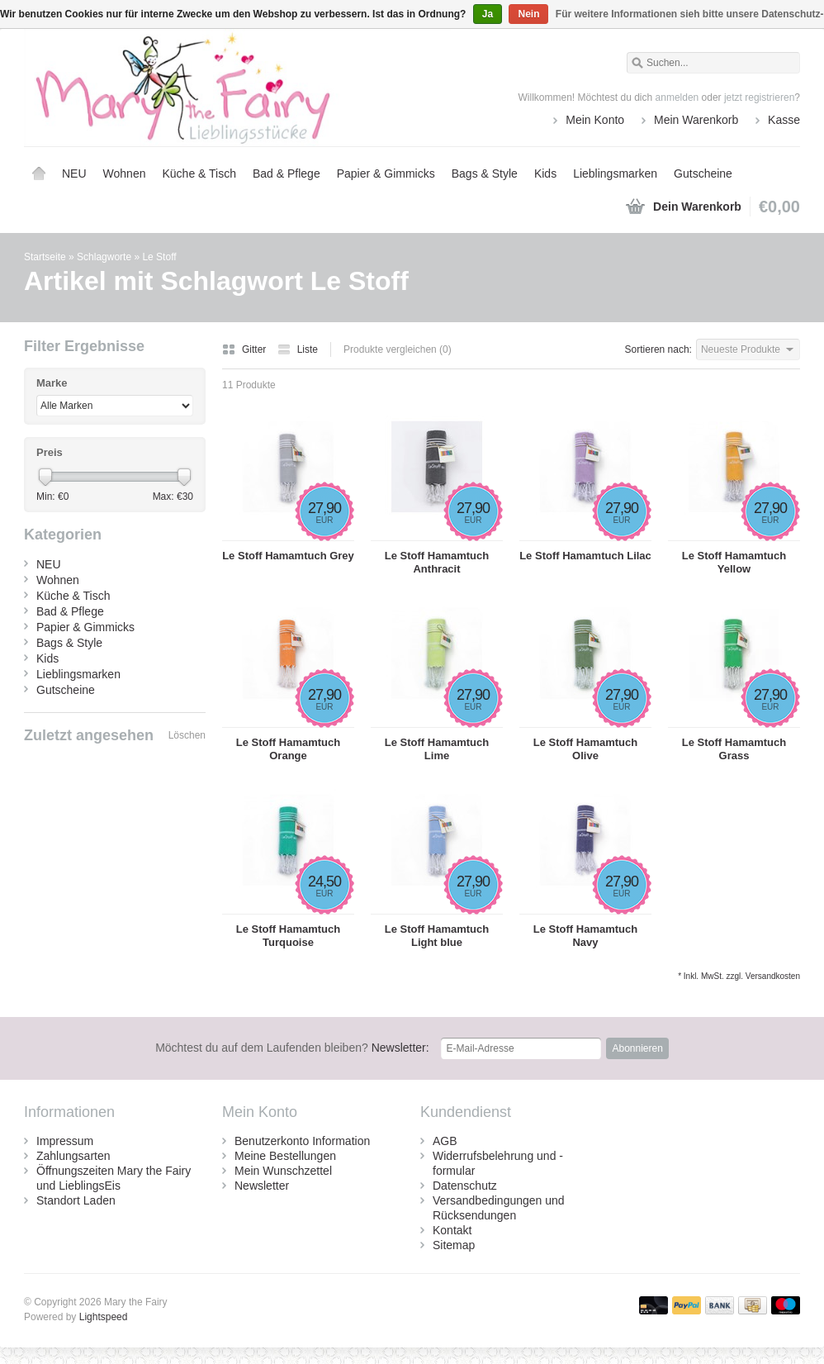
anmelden (677, 97)
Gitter (245, 349)
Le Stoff (159, 257)
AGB (445, 1141)
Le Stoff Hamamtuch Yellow (734, 562)
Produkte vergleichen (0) (397, 349)
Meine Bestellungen (285, 1155)
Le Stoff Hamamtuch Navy (585, 935)
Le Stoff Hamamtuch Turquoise (288, 935)
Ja (487, 14)
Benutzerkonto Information (302, 1141)
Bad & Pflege (286, 173)
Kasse (784, 119)
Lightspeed (103, 1317)
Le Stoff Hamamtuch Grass (734, 749)
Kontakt (452, 1230)
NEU (74, 173)
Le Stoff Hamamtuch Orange (288, 749)
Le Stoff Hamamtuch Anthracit (437, 562)
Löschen (187, 735)
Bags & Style (485, 173)
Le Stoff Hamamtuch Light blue (437, 935)
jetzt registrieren (759, 97)
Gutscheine (703, 173)
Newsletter (261, 1185)
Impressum (64, 1141)
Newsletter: (292, 1047)
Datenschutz (465, 1185)
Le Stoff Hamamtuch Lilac (585, 555)
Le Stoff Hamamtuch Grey (288, 555)
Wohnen (124, 173)
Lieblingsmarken (615, 173)
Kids (545, 173)
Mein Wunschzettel (283, 1170)
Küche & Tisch (199, 173)
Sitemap (454, 1245)
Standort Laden (76, 1200)
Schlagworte (104, 257)
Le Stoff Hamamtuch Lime (437, 749)
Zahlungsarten (73, 1155)
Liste (297, 349)
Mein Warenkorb (696, 119)
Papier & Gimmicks (386, 173)
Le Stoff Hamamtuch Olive (585, 749)
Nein (528, 14)
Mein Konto (595, 119)
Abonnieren (637, 1048)
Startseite (39, 173)
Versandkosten (773, 976)
